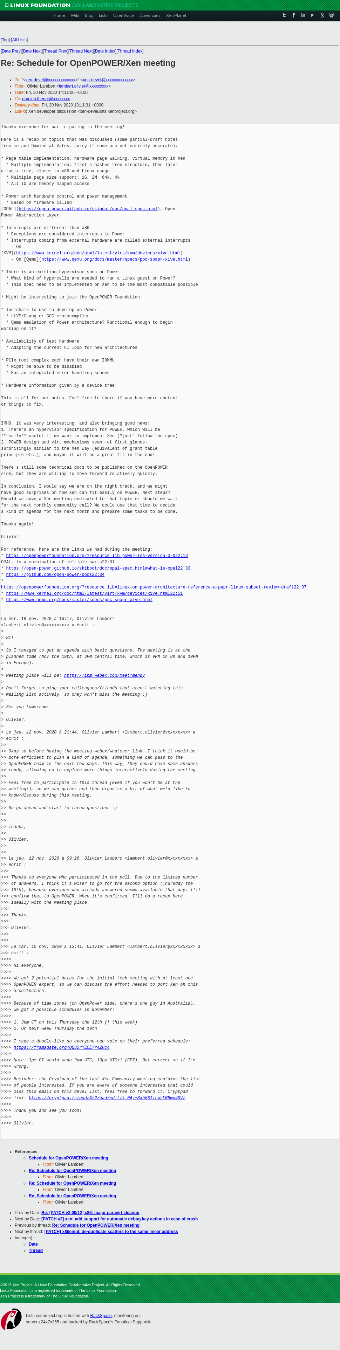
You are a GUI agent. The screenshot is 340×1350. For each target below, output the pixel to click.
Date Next (32, 51)
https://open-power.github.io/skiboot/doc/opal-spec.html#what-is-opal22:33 (98, 568)
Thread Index (130, 51)
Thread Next (81, 51)
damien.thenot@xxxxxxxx (46, 98)
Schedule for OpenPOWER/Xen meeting (68, 1158)
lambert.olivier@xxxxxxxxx (83, 86)
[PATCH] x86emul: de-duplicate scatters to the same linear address (111, 1231)
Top (5, 39)
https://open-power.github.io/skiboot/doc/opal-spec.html (88, 209)
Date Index (105, 51)
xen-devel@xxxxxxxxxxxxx (50, 79)
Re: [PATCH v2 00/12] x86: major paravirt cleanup (90, 1212)
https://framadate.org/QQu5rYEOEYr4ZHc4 (62, 1048)
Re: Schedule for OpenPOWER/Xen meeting (72, 1170)
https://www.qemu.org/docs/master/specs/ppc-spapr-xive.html (114, 259)
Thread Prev (55, 51)
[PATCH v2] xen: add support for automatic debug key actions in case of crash (119, 1219)
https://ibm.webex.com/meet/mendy (104, 676)
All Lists (19, 39)
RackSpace (100, 1315)
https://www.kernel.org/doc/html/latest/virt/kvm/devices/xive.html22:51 (94, 594)
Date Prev (11, 51)
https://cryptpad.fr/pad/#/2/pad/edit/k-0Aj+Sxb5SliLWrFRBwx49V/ (107, 1098)
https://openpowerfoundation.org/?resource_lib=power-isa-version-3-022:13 (97, 556)
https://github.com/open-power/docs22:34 (55, 575)
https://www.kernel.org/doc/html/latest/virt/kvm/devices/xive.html (98, 253)
